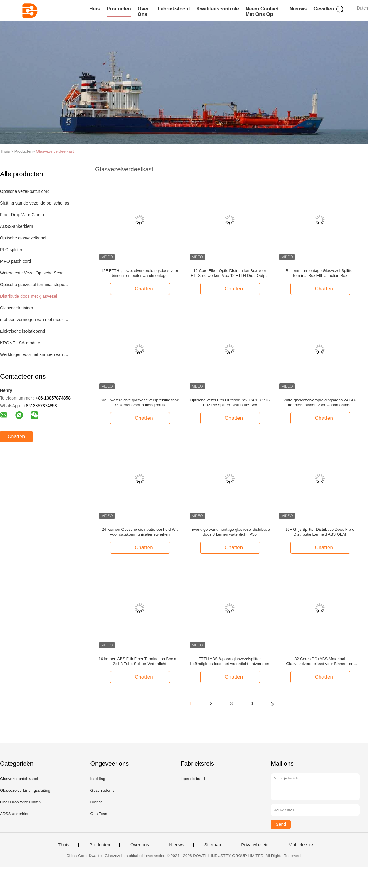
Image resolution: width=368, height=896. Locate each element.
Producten (119, 8)
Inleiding (97, 778)
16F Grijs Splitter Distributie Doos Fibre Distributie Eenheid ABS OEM (319, 532)
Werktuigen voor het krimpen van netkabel (35, 354)
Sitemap (212, 845)
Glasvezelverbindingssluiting (25, 790)
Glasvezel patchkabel (19, 778)
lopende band (193, 778)
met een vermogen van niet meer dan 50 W (35, 319)
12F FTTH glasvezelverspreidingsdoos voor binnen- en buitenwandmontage (139, 273)
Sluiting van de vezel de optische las (34, 203)
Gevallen (323, 8)
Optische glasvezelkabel (23, 237)
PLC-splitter (11, 249)
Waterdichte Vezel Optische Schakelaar (35, 272)
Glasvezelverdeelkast (55, 151)
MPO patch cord (15, 261)
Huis (94, 8)
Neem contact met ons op (262, 11)
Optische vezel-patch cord (25, 191)
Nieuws (298, 8)
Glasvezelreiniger (16, 307)
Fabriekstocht (174, 8)
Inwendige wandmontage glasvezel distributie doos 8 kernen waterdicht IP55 (230, 532)
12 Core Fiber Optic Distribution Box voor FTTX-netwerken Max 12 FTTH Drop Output (230, 273)
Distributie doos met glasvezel (28, 296)
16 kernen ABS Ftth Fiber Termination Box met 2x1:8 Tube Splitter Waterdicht (139, 661)
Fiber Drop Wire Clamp (22, 214)
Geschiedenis (102, 790)
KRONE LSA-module (20, 342)
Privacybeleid (254, 845)
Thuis (63, 845)
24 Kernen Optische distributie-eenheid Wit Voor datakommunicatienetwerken (140, 532)
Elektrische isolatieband (22, 331)
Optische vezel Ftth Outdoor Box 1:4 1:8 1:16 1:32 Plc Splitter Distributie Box (230, 402)
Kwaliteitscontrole (218, 8)
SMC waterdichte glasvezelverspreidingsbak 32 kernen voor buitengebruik (140, 402)
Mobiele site (301, 845)
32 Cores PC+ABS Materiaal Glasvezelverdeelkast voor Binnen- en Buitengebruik (319, 661)
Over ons (143, 11)
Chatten (16, 436)
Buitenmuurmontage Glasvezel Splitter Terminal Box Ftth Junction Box (320, 273)
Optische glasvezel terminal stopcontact (35, 284)
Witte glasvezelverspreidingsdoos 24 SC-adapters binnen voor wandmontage (319, 402)
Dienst (96, 802)
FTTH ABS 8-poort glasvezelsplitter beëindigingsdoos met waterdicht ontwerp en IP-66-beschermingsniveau (229, 661)
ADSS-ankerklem (16, 226)
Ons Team (99, 813)
